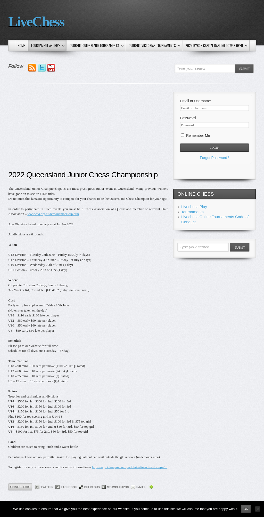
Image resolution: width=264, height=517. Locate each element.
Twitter (47, 487)
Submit (244, 68)
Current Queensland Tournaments (95, 46)
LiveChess (36, 21)
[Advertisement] (88, 131)
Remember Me (195, 135)
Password (188, 118)
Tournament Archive (46, 46)
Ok (246, 509)
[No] (257, 509)
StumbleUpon (118, 487)
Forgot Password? (214, 158)
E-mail (141, 487)
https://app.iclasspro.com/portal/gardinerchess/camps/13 (129, 467)
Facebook (69, 487)
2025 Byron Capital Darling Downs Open (215, 46)
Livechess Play (194, 206)
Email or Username (195, 101)
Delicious (92, 487)
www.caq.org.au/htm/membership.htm (53, 214)
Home (21, 45)
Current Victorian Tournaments (153, 46)
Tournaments (192, 212)
